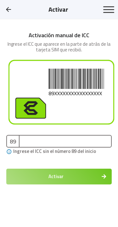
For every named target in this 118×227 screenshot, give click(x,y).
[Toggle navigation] (108, 9)
